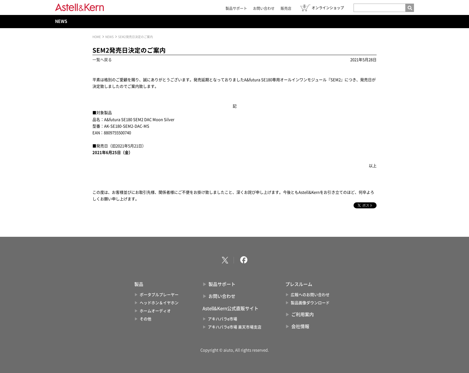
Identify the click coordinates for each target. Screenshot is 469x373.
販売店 (286, 8)
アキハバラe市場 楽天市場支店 (234, 327)
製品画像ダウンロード (310, 303)
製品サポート (236, 8)
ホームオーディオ (155, 311)
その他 (145, 319)
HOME (96, 36)
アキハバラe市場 (222, 319)
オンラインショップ (328, 8)
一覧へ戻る (102, 60)
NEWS (61, 21)
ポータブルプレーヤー (159, 295)
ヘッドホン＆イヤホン (159, 303)
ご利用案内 (302, 314)
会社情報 (300, 326)
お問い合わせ (264, 8)
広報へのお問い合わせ (310, 295)
